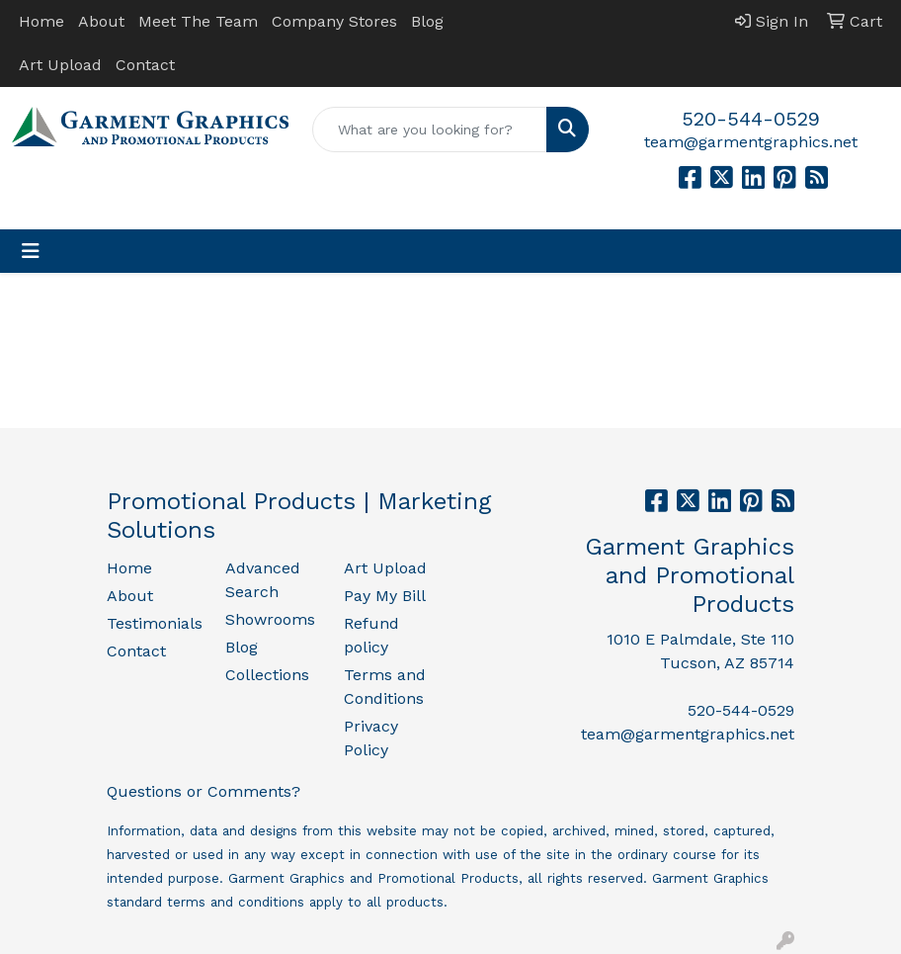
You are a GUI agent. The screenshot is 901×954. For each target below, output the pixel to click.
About (101, 21)
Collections (267, 674)
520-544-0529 (751, 118)
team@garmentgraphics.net (751, 141)
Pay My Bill (385, 595)
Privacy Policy (371, 738)
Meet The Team (198, 21)
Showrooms (270, 619)
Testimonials (154, 623)
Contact (145, 64)
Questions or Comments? (203, 791)
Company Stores (334, 21)
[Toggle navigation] (30, 251)
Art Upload (60, 64)
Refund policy (371, 635)
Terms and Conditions (385, 686)
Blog (427, 21)
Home (41, 21)
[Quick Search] (429, 129)
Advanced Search (262, 580)
